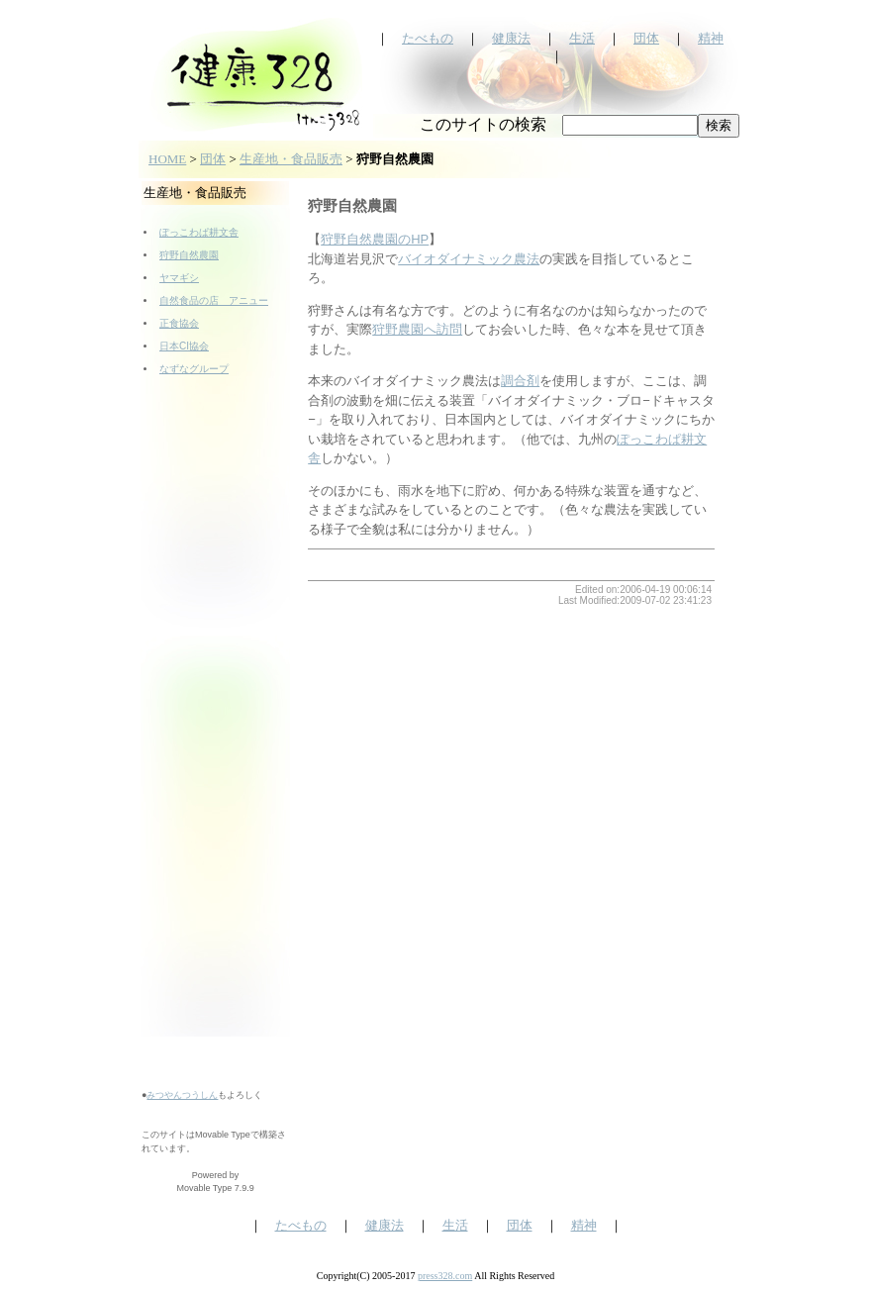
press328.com (445, 1275)
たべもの (427, 38)
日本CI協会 (184, 346)
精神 (711, 38)
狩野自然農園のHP (375, 239)
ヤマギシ (179, 277)
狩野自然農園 (189, 254)
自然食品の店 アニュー (213, 300)
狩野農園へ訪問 (417, 329)
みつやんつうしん (182, 1095)
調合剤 (520, 380)
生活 (582, 38)
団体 (646, 38)
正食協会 (179, 323)
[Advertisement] (215, 739)
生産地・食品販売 (291, 158)
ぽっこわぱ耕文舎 (199, 232)
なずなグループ (194, 368)
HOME (167, 158)
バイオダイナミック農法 (468, 258)
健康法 (511, 38)
